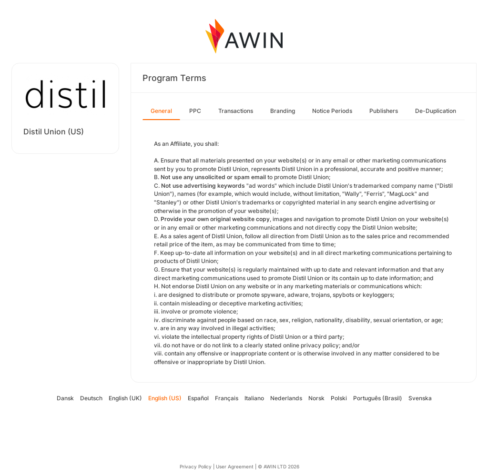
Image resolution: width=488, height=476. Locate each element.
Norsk (316, 398)
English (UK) (125, 398)
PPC (195, 110)
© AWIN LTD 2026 (278, 466)
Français (226, 398)
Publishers (383, 110)
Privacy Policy (196, 466)
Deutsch (91, 398)
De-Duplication (435, 110)
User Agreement (235, 466)
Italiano (254, 398)
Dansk (65, 398)
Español (198, 398)
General (161, 110)
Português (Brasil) (377, 398)
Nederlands (286, 398)
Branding (282, 110)
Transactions (235, 110)
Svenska (420, 398)
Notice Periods (332, 110)
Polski (339, 398)
